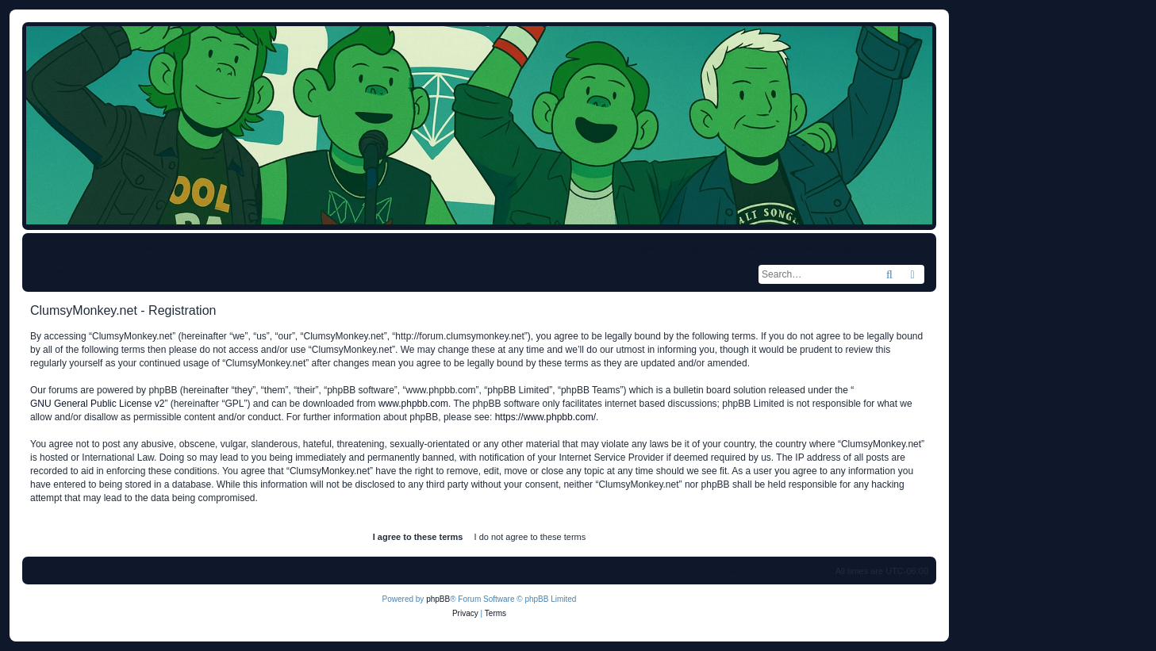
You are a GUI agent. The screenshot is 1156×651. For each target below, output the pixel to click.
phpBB (438, 599)
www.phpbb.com (413, 403)
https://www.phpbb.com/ (545, 417)
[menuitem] (176, 247)
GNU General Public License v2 (97, 403)
